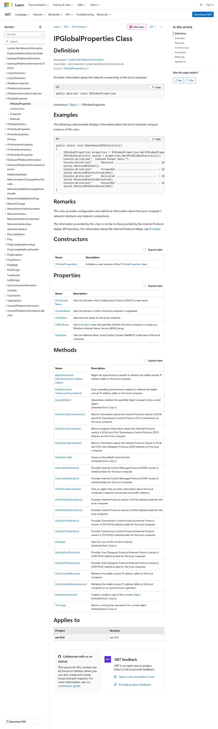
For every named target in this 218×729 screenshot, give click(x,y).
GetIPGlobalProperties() (68, 489)
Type (103, 541)
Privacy (78, 718)
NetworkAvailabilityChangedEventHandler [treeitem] (25, 191)
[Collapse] (40, 27)
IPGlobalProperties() (66, 264)
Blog (48, 718)
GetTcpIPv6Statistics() (67, 531)
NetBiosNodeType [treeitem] (17, 174)
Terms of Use (131, 718)
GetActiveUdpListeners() (68, 443)
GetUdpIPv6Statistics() (67, 563)
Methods (180, 57)
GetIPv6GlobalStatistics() (68, 510)
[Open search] (201, 5)
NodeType (60, 335)
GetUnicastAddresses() (67, 573)
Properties (180, 52)
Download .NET (203, 14)
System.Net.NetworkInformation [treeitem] (24, 48)
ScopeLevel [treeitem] (13, 275)
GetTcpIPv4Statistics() (67, 520)
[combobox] (24, 34)
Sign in (210, 4)
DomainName (62, 311)
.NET (65, 26)
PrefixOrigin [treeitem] (13, 270)
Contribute (64, 718)
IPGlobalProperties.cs (74, 68)
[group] (109, 168)
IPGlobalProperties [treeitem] (20, 103)
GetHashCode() (63, 457)
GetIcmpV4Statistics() (67, 467)
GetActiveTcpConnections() (70, 414)
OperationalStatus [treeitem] (17, 229)
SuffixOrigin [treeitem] (13, 280)
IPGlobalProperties (130, 264)
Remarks (179, 43)
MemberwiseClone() (66, 594)
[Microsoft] (6, 5)
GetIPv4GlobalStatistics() (68, 499)
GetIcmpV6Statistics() (67, 478)
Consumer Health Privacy (103, 718)
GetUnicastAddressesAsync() (71, 584)
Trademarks (148, 718)
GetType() (60, 541)
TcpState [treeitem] (12, 290)
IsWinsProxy (61, 324)
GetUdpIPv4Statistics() (67, 552)
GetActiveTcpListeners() (68, 428)
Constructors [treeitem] (17, 108)
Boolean (85, 324)
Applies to (180, 61)
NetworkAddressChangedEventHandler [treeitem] (25, 182)
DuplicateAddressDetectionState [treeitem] (25, 53)
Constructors (182, 47)
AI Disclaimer (11, 718)
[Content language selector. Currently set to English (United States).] (20, 710)
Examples (180, 38)
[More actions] (161, 27)
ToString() (60, 605)
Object (73, 104)
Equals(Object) (63, 400)
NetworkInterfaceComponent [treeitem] (23, 218)
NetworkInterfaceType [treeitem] (19, 224)
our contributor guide (74, 684)
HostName (61, 317)
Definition (180, 33)
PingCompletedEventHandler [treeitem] (23, 249)
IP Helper (154, 229)
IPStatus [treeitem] (11, 139)
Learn (57, 26)
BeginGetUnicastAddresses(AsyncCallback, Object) (69, 378)
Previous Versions (32, 718)
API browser (78, 26)
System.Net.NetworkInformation (86, 59)
